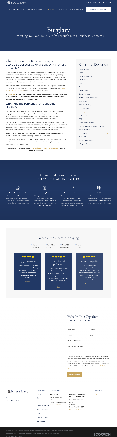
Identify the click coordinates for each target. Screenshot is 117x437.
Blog (38, 413)
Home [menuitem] (8, 9)
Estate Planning (42, 409)
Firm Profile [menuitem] (20, 9)
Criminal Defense (43, 406)
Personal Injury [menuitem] (39, 9)
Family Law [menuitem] (29, 9)
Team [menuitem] (13, 9)
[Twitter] (96, 394)
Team (39, 398)
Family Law (41, 402)
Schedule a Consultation (98, 9)
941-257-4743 (104, 3)
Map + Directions (56, 404)
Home (39, 394)
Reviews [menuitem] (72, 9)
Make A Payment (43, 417)
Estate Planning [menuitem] (63, 9)
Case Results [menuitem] (80, 9)
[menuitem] (93, 69)
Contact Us (41, 421)
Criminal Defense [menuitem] (51, 9)
